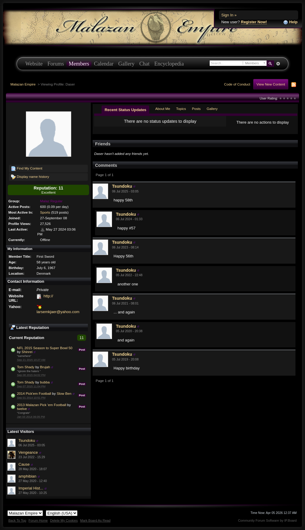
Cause (24, 464)
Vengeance (28, 452)
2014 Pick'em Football (34, 393)
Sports (45, 212)
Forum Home (38, 520)
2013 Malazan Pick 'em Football (41, 405)
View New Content (270, 84)
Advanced (278, 64)
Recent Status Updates (125, 110)
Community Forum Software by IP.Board (267, 520)
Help (290, 22)
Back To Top (17, 520)
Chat (144, 64)
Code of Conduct (237, 84)
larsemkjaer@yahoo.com (58, 312)
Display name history (30, 177)
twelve (22, 409)
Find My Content (26, 168)
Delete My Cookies (64, 520)
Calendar (103, 64)
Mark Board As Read (95, 520)
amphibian (27, 476)
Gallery (126, 64)
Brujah (45, 367)
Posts (196, 109)
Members (79, 64)
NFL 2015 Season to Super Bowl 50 (44, 348)
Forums (55, 64)
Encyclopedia (169, 64)
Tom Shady (25, 367)
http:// (48, 296)
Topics (181, 109)
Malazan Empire (22, 84)
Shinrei (27, 352)
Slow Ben (64, 393)
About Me (162, 109)
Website (34, 64)
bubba (45, 382)
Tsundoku (26, 440)
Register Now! (254, 22)
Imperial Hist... (30, 488)
